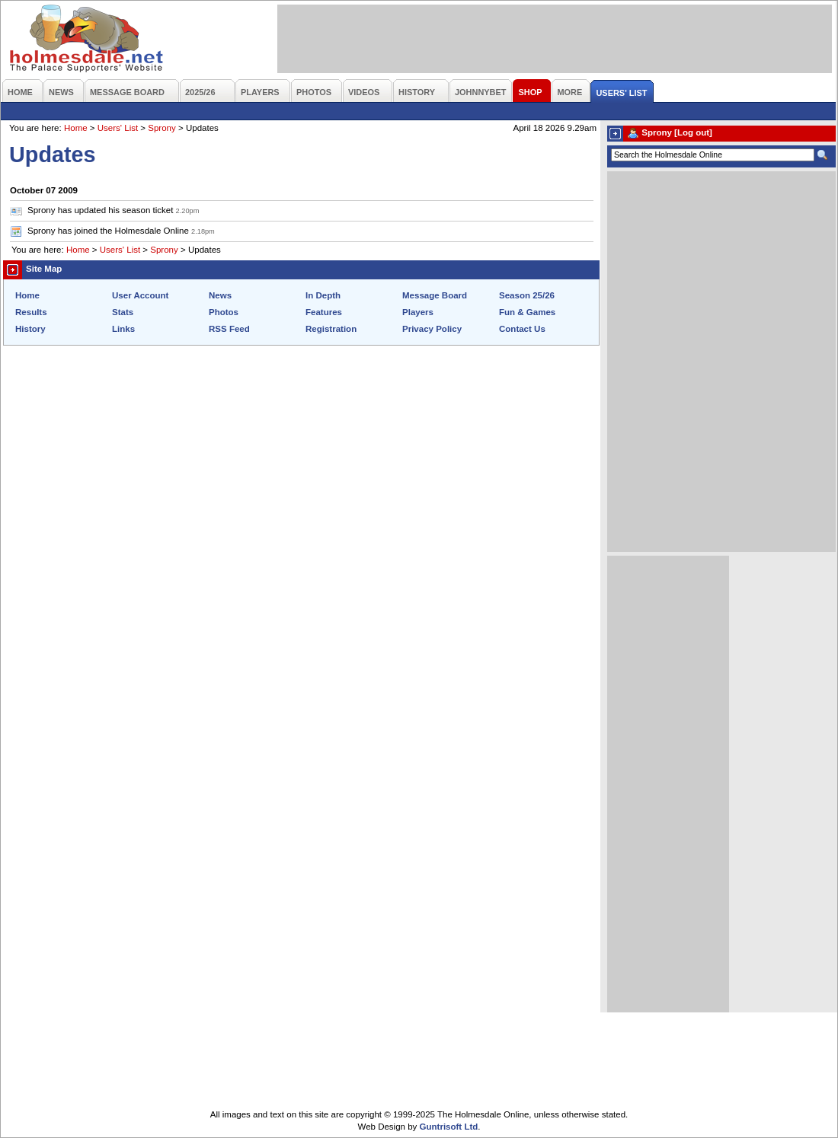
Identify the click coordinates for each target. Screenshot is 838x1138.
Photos (223, 312)
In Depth (323, 295)
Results (31, 312)
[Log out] (693, 132)
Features (323, 312)
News (220, 295)
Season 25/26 (527, 295)
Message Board (434, 295)
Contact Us (522, 328)
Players (417, 312)
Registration (331, 328)
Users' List (118, 127)
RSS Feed (229, 328)
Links (123, 328)
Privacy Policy (432, 328)
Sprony (162, 127)
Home (76, 127)
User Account (140, 295)
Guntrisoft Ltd (449, 1126)
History (30, 328)
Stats (122, 312)
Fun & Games (527, 312)
